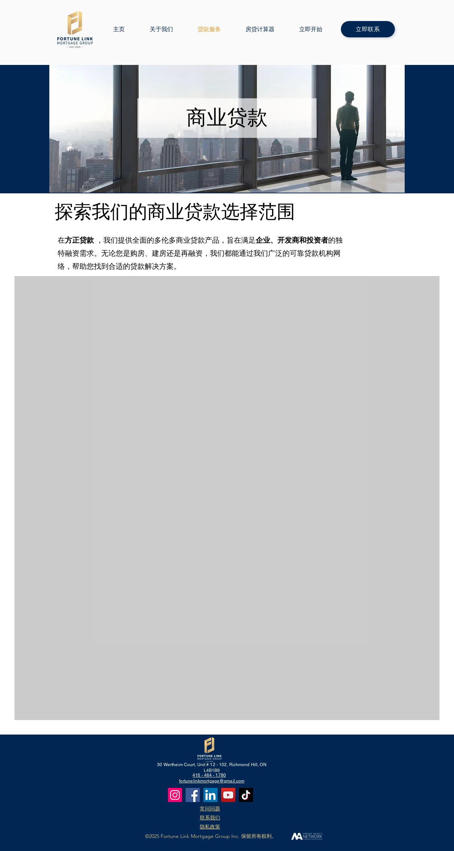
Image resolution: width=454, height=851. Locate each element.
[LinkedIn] (210, 795)
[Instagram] (175, 795)
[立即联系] (368, 29)
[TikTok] (246, 795)
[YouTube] (228, 795)
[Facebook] (193, 795)
